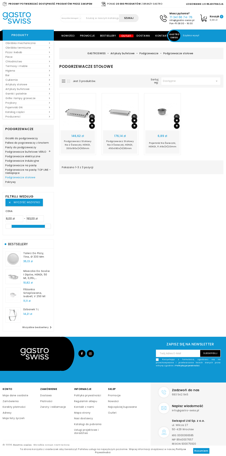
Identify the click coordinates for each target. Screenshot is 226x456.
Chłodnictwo (28, 61)
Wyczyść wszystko (24, 202)
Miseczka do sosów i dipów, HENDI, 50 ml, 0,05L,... (36, 274)
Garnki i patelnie (28, 93)
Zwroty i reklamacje (53, 407)
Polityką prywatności (187, 365)
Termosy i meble (28, 66)
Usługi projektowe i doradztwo (86, 431)
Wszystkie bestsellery (37, 327)
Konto (7, 389)
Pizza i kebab (28, 52)
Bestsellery (108, 35)
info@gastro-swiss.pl (182, 20)
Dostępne (191, 81)
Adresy (7, 412)
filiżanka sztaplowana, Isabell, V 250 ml (34, 293)
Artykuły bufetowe (28, 89)
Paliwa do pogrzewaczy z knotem (27, 143)
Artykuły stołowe (28, 84)
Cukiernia (28, 80)
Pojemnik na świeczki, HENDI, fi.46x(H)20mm (162, 144)
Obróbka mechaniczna (28, 43)
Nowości (68, 35)
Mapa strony (82, 412)
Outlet (126, 36)
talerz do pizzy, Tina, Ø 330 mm (33, 254)
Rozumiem (201, 450)
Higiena (28, 70)
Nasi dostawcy (83, 418)
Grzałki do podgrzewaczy (21, 138)
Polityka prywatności (87, 395)
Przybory (28, 103)
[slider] (9, 226)
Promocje (87, 35)
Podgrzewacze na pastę (21, 165)
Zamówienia (11, 401)
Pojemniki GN (28, 107)
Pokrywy (10, 182)
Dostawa (143, 35)
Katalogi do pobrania (87, 424)
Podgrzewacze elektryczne (22, 156)
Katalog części (28, 112)
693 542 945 (180, 394)
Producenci (28, 116)
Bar (28, 75)
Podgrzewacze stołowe (20, 177)
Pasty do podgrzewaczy (20, 147)
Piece (28, 57)
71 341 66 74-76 (181, 17)
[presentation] (194, 376)
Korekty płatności (14, 407)
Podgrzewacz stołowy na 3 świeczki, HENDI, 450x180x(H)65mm (120, 145)
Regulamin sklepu (85, 401)
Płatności (46, 401)
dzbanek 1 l (31, 309)
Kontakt (161, 35)
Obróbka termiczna (28, 47)
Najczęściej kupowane (122, 407)
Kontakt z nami (84, 407)
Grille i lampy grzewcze (28, 98)
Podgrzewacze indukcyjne (22, 161)
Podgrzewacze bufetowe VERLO (25, 152)
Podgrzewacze (19, 129)
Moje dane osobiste (15, 395)
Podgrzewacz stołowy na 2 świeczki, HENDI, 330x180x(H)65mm (78, 145)
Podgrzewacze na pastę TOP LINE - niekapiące (28, 171)
